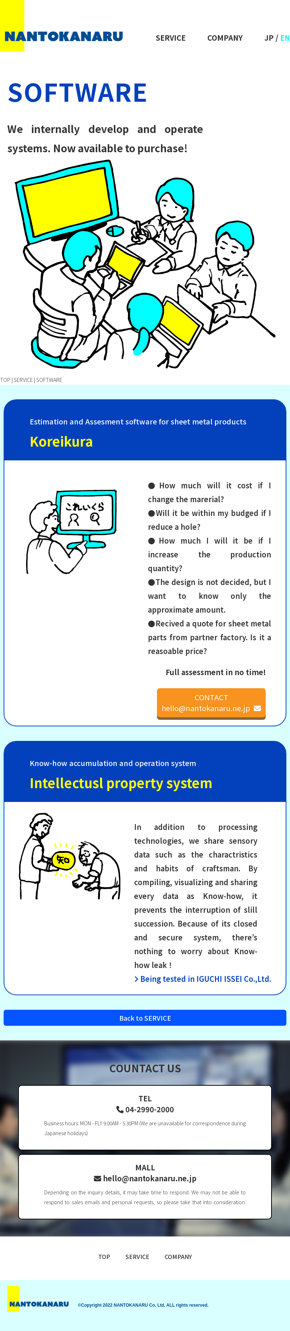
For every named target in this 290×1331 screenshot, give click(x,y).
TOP (5, 379)
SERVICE (171, 37)
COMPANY (225, 37)
